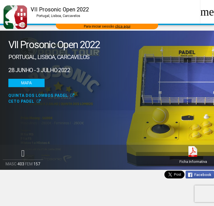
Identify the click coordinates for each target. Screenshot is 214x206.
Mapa (26, 82)
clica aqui (122, 26)
